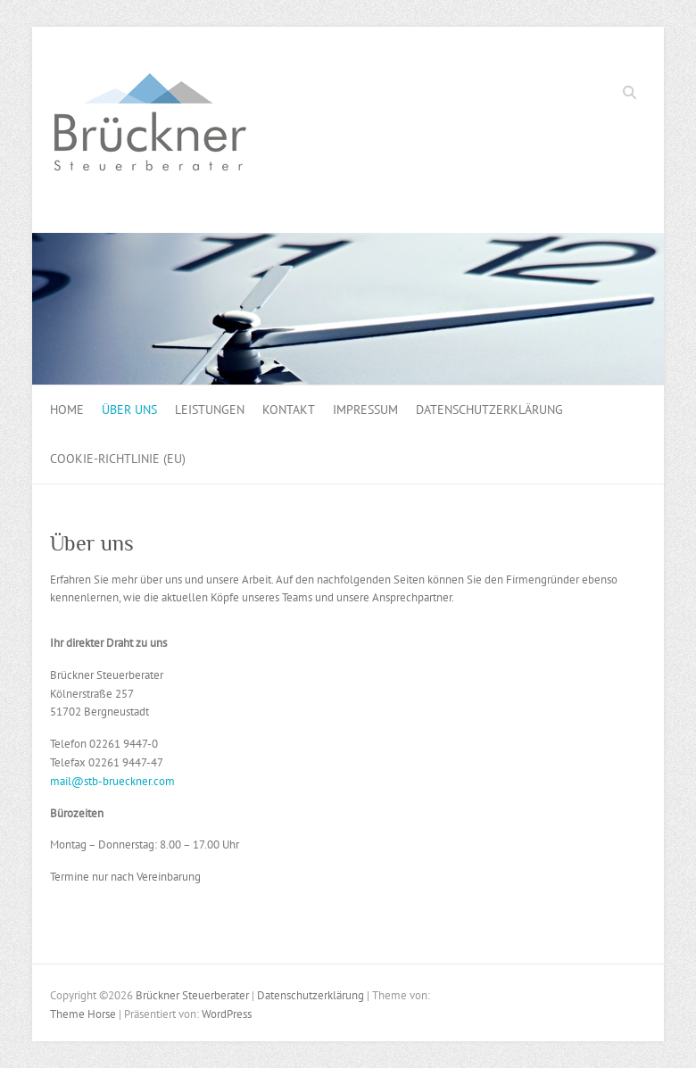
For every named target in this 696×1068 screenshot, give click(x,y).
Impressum (365, 410)
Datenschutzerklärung (489, 410)
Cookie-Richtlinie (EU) (118, 459)
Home (67, 410)
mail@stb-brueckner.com (112, 781)
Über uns (129, 410)
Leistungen (209, 410)
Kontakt (288, 410)
